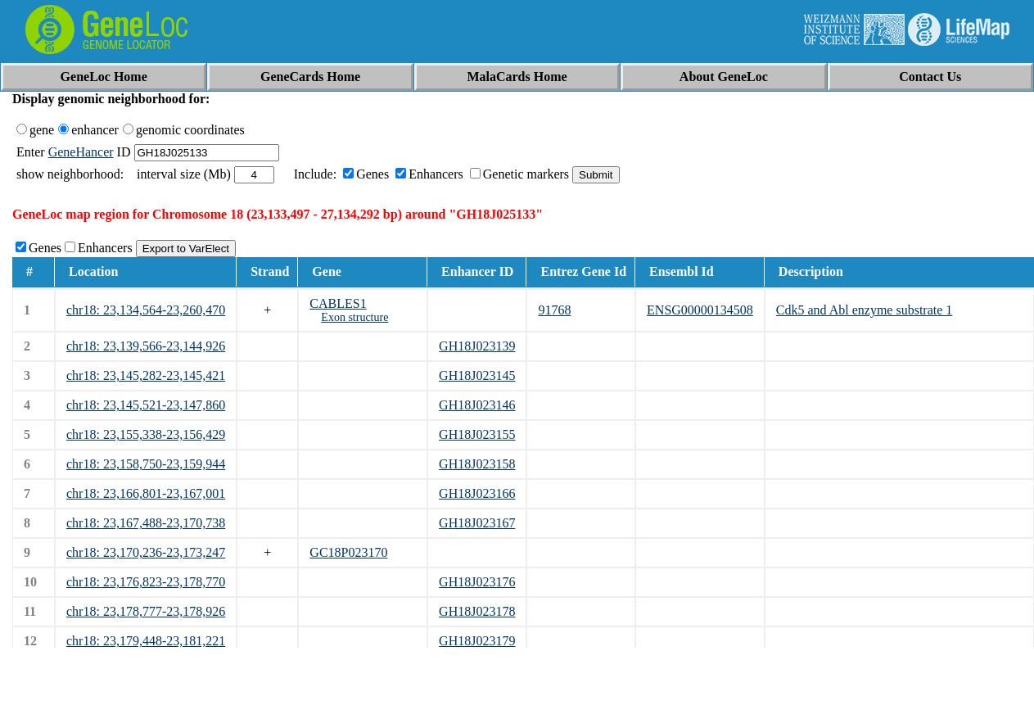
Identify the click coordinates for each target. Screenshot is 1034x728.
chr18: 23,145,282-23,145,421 (145, 375)
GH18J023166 (477, 493)
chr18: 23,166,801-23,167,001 (145, 493)
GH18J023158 (477, 464)
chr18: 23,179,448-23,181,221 (145, 641)
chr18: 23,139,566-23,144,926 (145, 346)
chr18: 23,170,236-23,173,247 (145, 552)
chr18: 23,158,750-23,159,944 (145, 464)
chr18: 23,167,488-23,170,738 (145, 523)
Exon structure (354, 317)
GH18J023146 (477, 405)
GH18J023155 (477, 434)
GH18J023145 (477, 375)
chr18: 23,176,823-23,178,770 (145, 582)
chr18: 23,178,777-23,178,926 (145, 611)
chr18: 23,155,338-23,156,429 (145, 434)
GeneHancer (81, 152)
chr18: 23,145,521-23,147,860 (145, 405)
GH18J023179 (477, 641)
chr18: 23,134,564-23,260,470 (145, 310)
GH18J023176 (477, 582)
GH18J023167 (477, 523)
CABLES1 (337, 303)
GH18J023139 (477, 346)
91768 (554, 310)
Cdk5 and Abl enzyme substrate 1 (864, 310)
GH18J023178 (477, 611)
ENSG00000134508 (700, 310)
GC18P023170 (348, 552)
